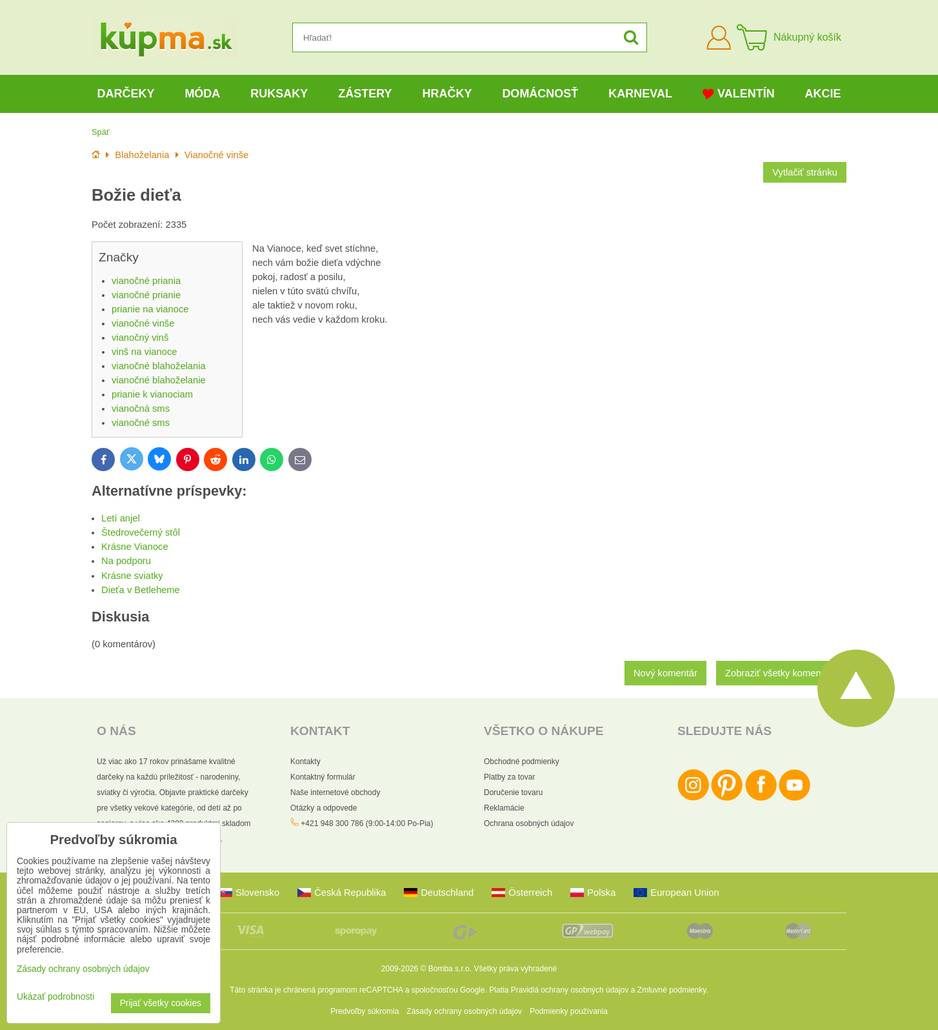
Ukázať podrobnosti (55, 997)
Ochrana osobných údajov (529, 823)
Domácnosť (540, 93)
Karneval (640, 93)
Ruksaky (279, 93)
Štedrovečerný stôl (140, 532)
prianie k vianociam (152, 394)
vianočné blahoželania (159, 366)
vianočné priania (146, 281)
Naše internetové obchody (335, 792)
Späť (101, 132)
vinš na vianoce (144, 352)
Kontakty (305, 761)
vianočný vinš (140, 337)
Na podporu (126, 561)
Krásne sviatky (132, 576)
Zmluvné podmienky (671, 990)
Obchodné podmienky (521, 761)
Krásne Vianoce (134, 546)
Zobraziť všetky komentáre (781, 673)
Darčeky (125, 93)
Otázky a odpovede (323, 808)
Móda (202, 93)
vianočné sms (141, 423)
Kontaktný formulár (322, 777)
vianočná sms (141, 408)
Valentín (739, 93)
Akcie (823, 93)
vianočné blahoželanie (159, 380)
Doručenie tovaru (513, 792)
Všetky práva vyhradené (515, 968)
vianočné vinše (143, 323)
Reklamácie (504, 808)
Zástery (365, 93)
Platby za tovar (509, 777)
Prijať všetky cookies (160, 1003)
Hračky (447, 93)
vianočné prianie (146, 295)
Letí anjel (120, 518)
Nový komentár (665, 673)
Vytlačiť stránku (804, 172)
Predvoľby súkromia (364, 1011)
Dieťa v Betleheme (140, 590)
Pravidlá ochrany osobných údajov (570, 990)
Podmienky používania (569, 1011)
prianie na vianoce (150, 309)
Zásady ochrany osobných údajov (464, 1011)
